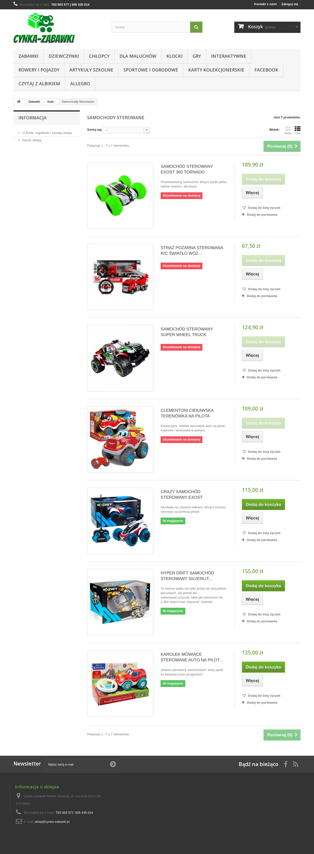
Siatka (288, 130)
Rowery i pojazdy (38, 70)
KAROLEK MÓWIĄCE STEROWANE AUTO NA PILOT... (192, 657)
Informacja (32, 118)
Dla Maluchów (137, 56)
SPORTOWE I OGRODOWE (150, 70)
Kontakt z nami (265, 4)
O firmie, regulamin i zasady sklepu (47, 131)
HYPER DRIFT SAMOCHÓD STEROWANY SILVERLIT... (187, 576)
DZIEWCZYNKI (64, 56)
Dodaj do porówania (262, 214)
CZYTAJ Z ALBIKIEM (39, 83)
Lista (298, 130)
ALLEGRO (80, 83)
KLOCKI (174, 56)
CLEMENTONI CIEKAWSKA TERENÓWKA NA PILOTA (187, 413)
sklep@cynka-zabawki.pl (52, 822)
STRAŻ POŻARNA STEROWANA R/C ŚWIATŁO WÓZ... (192, 250)
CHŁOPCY (99, 56)
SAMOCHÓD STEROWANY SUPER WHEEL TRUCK (187, 332)
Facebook (266, 70)
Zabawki (28, 56)
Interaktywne (228, 56)
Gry (197, 56)
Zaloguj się (289, 4)
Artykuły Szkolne (91, 70)
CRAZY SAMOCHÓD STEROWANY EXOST (182, 494)
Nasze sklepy (31, 138)
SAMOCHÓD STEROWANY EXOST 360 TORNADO (187, 169)
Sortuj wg (94, 129)
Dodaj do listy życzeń (263, 208)
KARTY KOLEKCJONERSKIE (216, 70)
